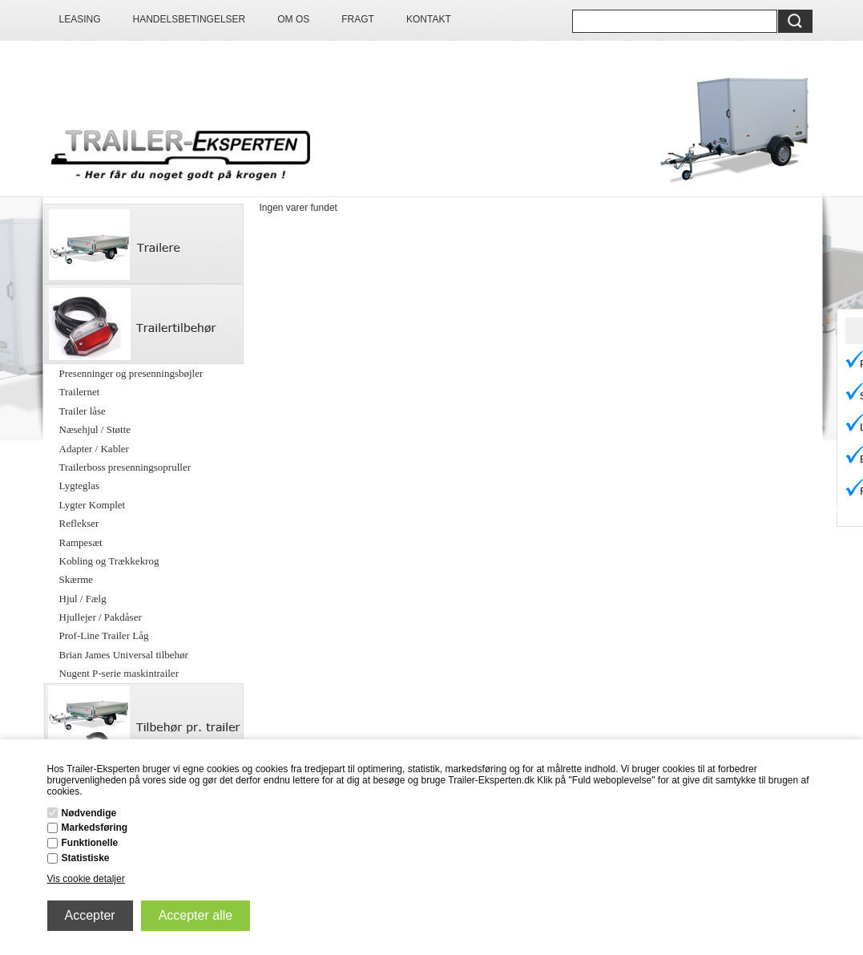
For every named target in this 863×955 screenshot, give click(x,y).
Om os (293, 19)
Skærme (76, 579)
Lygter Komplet (92, 505)
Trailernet (79, 392)
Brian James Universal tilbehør (123, 655)
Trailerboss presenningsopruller (125, 467)
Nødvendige (89, 813)
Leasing (80, 19)
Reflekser (79, 523)
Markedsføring (95, 827)
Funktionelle (90, 842)
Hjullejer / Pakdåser (100, 617)
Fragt (357, 19)
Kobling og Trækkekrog (109, 561)
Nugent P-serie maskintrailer (119, 673)
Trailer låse (82, 411)
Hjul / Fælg (83, 599)
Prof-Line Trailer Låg (104, 635)
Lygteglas (79, 486)
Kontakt (428, 19)
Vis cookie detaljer (86, 878)
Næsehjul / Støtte (95, 429)
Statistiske (86, 858)
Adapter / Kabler (94, 449)
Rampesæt (81, 542)
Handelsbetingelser (189, 19)
